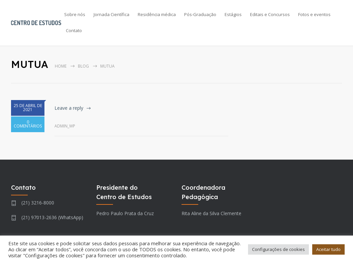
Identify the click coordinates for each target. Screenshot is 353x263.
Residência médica (157, 14)
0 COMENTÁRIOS (28, 127)
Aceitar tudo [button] (328, 249)
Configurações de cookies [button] (278, 249)
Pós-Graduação (200, 14)
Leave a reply (68, 108)
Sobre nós (74, 14)
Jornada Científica (111, 14)
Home (61, 66)
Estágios (233, 14)
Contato (74, 30)
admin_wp (64, 126)
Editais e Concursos (270, 14)
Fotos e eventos (314, 14)
